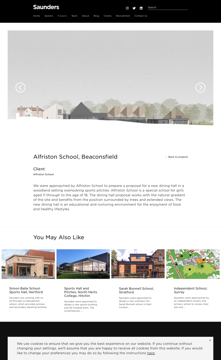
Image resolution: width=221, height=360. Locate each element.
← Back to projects (176, 157)
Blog (96, 16)
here (151, 353)
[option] (110, 84)
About (85, 16)
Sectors (49, 16)
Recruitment (123, 16)
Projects (62, 16)
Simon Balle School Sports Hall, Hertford (26, 290)
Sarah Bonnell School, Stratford (136, 290)
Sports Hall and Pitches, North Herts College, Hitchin (80, 292)
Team (74, 16)
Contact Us (141, 16)
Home (36, 16)
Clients (107, 16)
